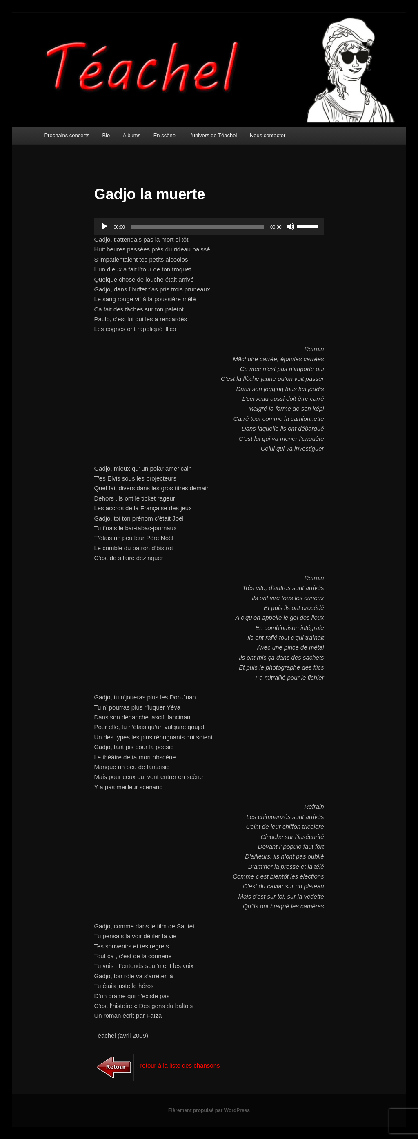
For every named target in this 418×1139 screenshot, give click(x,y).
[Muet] (291, 226)
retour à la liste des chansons (180, 1065)
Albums (131, 135)
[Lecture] (104, 226)
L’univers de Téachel (212, 135)
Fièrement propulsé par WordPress (209, 1110)
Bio (106, 135)
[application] (209, 226)
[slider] (197, 227)
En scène (164, 135)
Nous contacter (267, 135)
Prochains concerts (66, 135)
